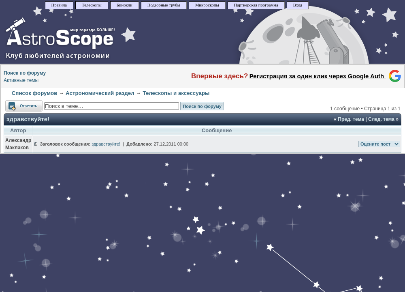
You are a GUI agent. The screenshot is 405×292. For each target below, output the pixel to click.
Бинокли (124, 5)
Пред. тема (351, 119)
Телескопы (92, 5)
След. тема (381, 119)
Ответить (24, 106)
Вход (297, 5)
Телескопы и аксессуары (176, 93)
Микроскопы (207, 5)
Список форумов (35, 93)
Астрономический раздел (100, 93)
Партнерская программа (256, 5)
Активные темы (21, 80)
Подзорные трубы (163, 5)
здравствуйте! (27, 119)
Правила (59, 5)
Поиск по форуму (25, 73)
